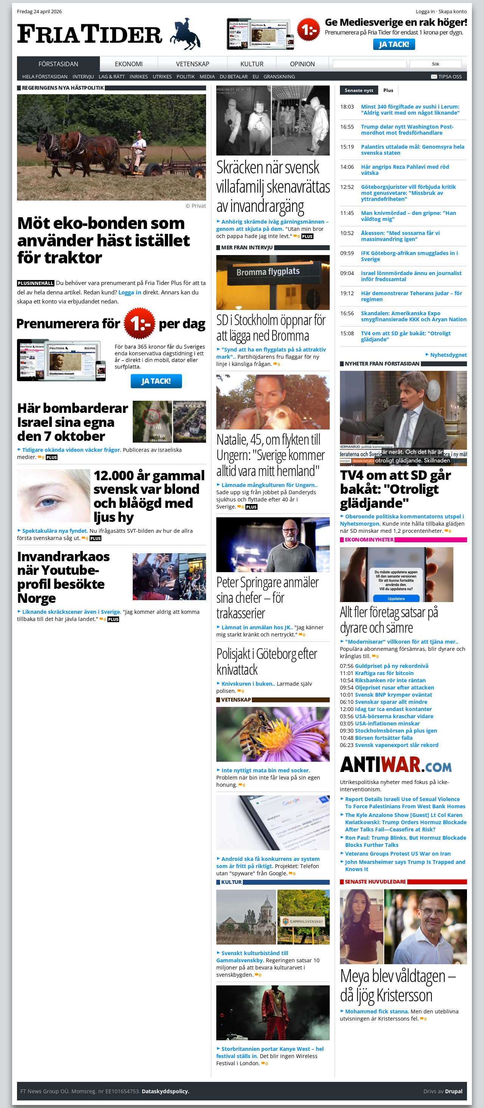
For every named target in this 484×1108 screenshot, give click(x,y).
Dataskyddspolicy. (165, 1091)
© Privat (196, 205)
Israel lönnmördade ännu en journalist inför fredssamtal (411, 276)
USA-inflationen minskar (387, 723)
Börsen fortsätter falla (384, 737)
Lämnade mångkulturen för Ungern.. (270, 485)
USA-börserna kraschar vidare (394, 716)
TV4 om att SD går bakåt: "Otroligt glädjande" (406, 336)
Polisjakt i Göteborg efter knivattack (266, 660)
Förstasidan (58, 64)
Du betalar (234, 76)
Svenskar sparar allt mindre (391, 701)
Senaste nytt (362, 89)
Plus (388, 90)
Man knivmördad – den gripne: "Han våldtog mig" (408, 216)
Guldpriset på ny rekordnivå (391, 665)
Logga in (129, 292)
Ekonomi (129, 64)
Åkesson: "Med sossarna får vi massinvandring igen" (400, 236)
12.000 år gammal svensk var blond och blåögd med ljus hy (149, 496)
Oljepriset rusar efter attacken (394, 687)
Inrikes (139, 76)
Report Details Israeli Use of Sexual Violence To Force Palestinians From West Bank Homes (405, 802)
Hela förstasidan (45, 76)
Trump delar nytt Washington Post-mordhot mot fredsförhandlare (407, 129)
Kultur (252, 64)
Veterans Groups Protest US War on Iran (398, 853)
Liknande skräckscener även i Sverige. (71, 611)
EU (256, 76)
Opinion (302, 64)
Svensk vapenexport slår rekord (397, 745)
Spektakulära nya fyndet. (55, 530)
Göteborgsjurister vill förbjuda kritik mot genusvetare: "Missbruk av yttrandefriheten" (408, 192)
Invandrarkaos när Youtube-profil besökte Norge (63, 577)
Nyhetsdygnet (448, 354)
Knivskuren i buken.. (248, 683)
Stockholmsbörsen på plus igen (396, 730)
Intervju (83, 76)
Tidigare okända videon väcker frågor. (71, 449)
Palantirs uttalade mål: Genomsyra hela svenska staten (412, 149)
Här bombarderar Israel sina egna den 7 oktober (72, 421)
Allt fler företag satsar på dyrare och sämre (389, 619)
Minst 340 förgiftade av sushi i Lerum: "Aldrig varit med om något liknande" (410, 109)
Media (207, 76)
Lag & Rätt (112, 76)
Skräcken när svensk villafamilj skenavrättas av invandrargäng (273, 185)
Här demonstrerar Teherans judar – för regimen (411, 296)
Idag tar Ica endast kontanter (393, 709)
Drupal (453, 1091)
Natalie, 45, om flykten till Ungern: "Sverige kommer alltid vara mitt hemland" (270, 454)
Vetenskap (192, 64)
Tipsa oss (450, 76)
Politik (186, 76)
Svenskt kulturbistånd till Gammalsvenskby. (252, 956)
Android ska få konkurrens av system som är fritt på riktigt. (268, 862)
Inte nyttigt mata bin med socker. (266, 770)
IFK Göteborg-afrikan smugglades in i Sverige (409, 256)
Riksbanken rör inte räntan (390, 680)
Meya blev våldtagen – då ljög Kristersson (398, 985)
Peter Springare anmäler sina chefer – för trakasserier (267, 596)
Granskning (279, 76)
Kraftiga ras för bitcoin (384, 673)
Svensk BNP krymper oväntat (393, 694)
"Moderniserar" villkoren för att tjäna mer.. (401, 641)
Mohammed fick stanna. (377, 1011)
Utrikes (162, 76)
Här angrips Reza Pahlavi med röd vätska (405, 169)
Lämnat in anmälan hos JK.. (257, 627)
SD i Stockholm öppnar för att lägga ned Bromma (271, 327)
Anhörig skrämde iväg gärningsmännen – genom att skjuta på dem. (272, 225)
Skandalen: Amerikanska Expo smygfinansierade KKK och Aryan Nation (414, 316)
